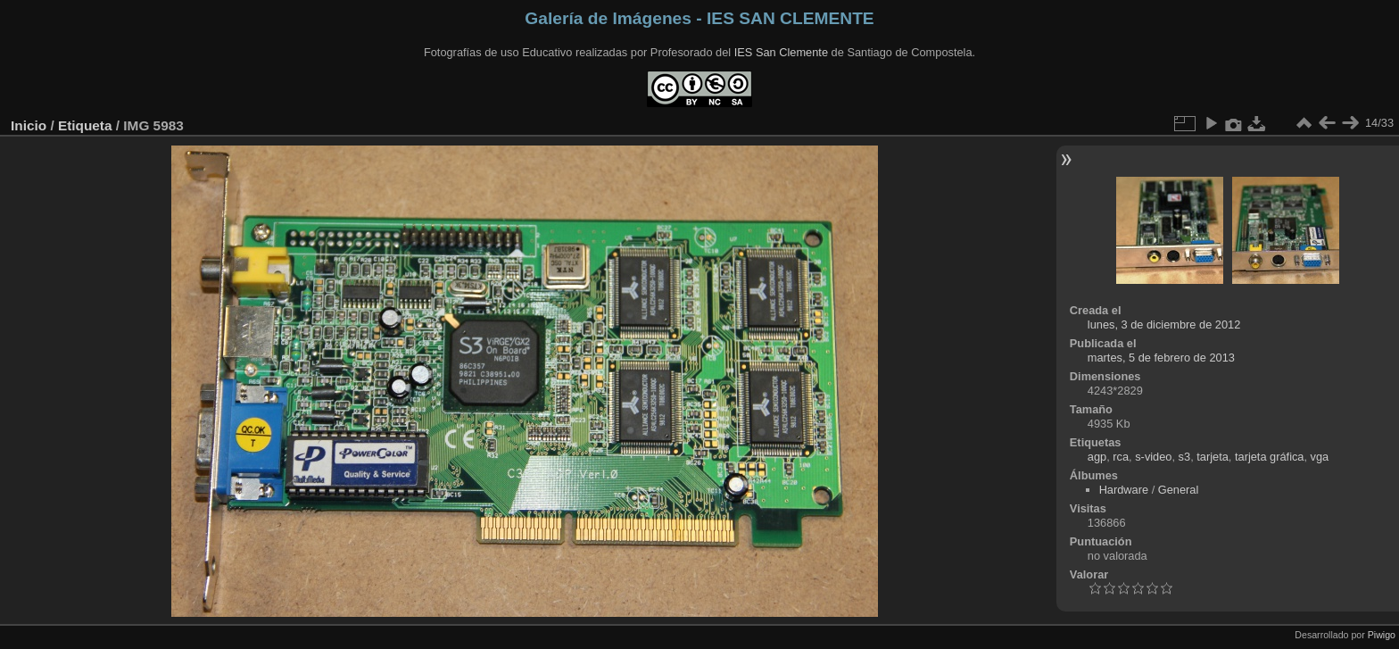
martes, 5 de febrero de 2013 (1161, 357)
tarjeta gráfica (1269, 456)
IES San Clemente (781, 52)
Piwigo (1381, 634)
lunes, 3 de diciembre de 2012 (1164, 324)
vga (1320, 456)
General (1178, 489)
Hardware (1123, 489)
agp (1097, 456)
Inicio (28, 125)
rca (1121, 456)
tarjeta (1212, 456)
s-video (1153, 456)
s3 (1185, 456)
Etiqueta (85, 125)
